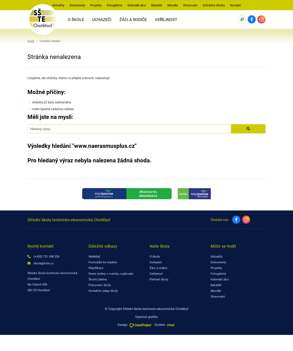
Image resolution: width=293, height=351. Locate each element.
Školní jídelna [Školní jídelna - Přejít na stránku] (98, 279)
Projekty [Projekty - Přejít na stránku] (96, 5)
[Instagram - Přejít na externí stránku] (261, 19)
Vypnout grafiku (146, 316)
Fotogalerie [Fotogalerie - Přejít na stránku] (114, 5)
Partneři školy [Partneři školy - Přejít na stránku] (159, 279)
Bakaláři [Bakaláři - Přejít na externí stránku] (156, 5)
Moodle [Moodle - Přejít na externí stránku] (216, 291)
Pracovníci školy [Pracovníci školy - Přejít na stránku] (100, 285)
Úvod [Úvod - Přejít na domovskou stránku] (30, 41)
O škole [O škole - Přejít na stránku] (155, 256)
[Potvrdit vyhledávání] (242, 19)
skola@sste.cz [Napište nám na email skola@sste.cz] (44, 263)
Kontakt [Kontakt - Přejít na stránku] (235, 5)
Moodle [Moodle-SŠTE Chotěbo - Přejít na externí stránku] (172, 5)
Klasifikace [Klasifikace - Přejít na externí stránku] (96, 268)
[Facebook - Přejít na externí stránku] (252, 19)
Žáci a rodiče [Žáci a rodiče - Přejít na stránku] (158, 268)
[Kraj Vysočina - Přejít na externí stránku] (127, 193)
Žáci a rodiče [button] (133, 19)
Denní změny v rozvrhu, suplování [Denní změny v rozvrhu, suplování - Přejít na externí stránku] (111, 273)
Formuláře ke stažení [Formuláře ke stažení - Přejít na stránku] (103, 262)
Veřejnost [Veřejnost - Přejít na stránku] (156, 273)
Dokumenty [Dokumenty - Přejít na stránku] (218, 262)
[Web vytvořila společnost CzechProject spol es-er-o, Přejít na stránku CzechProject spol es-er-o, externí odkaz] (141, 324)
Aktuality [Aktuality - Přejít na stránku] (58, 5)
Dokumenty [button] (77, 5)
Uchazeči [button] (101, 19)
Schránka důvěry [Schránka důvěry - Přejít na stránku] (214, 5)
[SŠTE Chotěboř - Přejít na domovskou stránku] (42, 19)
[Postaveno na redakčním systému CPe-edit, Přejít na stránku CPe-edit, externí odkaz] (170, 323)
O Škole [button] (76, 19)
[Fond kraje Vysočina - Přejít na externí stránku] (194, 193)
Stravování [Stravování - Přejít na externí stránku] (190, 5)
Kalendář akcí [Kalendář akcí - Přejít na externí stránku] (137, 5)
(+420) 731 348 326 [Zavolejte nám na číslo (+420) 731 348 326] (46, 256)
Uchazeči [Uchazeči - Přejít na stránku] (156, 262)
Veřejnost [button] (166, 19)
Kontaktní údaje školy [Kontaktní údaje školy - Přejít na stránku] (103, 291)
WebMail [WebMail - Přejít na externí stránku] (94, 256)
